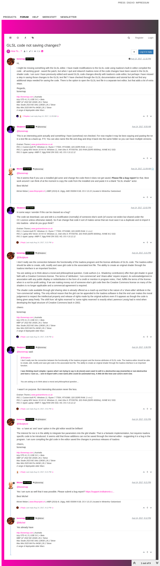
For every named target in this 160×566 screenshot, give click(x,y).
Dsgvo (131, 2)
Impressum (142, 2)
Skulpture (21, 124)
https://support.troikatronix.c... (100, 488)
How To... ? (16, 48)
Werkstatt (49, 17)
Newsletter (68, 17)
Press (121, 2)
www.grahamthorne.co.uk (41, 141)
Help (35, 17)
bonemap (21, 56)
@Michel (39, 515)
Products (9, 17)
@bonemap (41, 124)
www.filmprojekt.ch (37, 188)
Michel (19, 166)
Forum (24, 17)
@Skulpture (40, 250)
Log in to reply (146, 49)
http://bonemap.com (25, 94)
